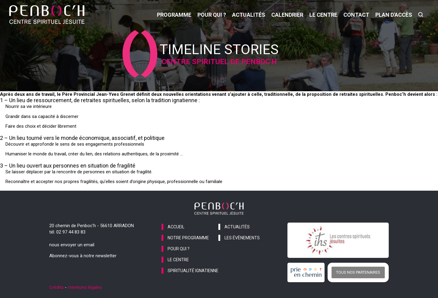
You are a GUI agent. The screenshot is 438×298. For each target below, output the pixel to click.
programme (174, 15)
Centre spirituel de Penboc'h (219, 61)
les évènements (242, 237)
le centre (323, 15)
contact (356, 15)
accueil (176, 226)
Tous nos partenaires (358, 272)
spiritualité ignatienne (193, 270)
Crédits (56, 287)
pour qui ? (211, 15)
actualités (248, 15)
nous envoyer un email (71, 245)
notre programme (188, 237)
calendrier (287, 15)
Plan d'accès (393, 15)
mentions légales (85, 287)
